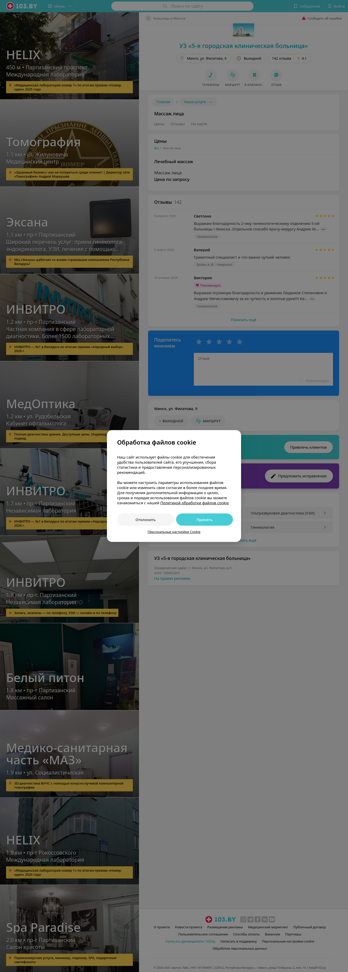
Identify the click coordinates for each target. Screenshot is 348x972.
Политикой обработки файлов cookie (194, 502)
